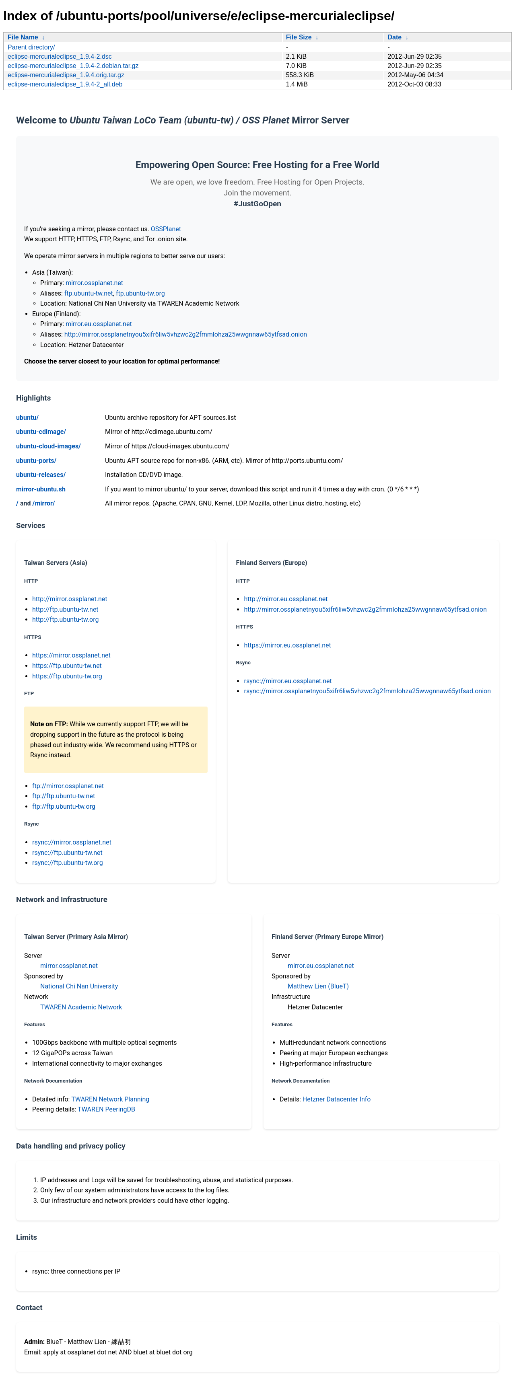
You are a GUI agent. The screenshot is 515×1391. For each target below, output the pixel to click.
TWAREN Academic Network (81, 1007)
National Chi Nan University (79, 986)
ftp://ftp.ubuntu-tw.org (63, 806)
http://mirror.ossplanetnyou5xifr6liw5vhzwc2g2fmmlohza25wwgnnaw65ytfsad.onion (185, 334)
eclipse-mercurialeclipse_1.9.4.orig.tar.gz (66, 75)
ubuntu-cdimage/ (41, 432)
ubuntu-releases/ (41, 475)
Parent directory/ (31, 47)
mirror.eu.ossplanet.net (99, 324)
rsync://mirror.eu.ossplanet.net (288, 681)
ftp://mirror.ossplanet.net (68, 786)
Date (394, 37)
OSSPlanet (166, 229)
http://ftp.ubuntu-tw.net (65, 609)
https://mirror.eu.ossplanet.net (287, 645)
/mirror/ (43, 503)
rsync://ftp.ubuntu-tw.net (67, 853)
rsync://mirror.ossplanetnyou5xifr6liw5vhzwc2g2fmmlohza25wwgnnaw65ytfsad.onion (367, 691)
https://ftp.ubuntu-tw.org (67, 676)
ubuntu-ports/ (36, 460)
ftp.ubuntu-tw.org (140, 293)
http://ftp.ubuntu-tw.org (65, 619)
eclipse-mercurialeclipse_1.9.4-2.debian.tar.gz (73, 65)
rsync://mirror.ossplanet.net (71, 842)
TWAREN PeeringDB (106, 1109)
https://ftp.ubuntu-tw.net (67, 666)
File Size (299, 37)
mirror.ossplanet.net (94, 283)
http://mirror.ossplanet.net (69, 599)
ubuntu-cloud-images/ (48, 446)
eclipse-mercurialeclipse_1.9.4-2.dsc (60, 56)
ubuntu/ (27, 417)
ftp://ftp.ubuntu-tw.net (63, 796)
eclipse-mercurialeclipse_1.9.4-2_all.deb (65, 84)
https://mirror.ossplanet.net (71, 655)
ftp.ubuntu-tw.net (88, 293)
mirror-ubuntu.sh (41, 489)
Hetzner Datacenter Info (337, 1099)
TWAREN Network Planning (110, 1099)
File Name (23, 37)
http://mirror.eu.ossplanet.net (286, 599)
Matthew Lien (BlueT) (318, 986)
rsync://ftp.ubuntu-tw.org (67, 863)
